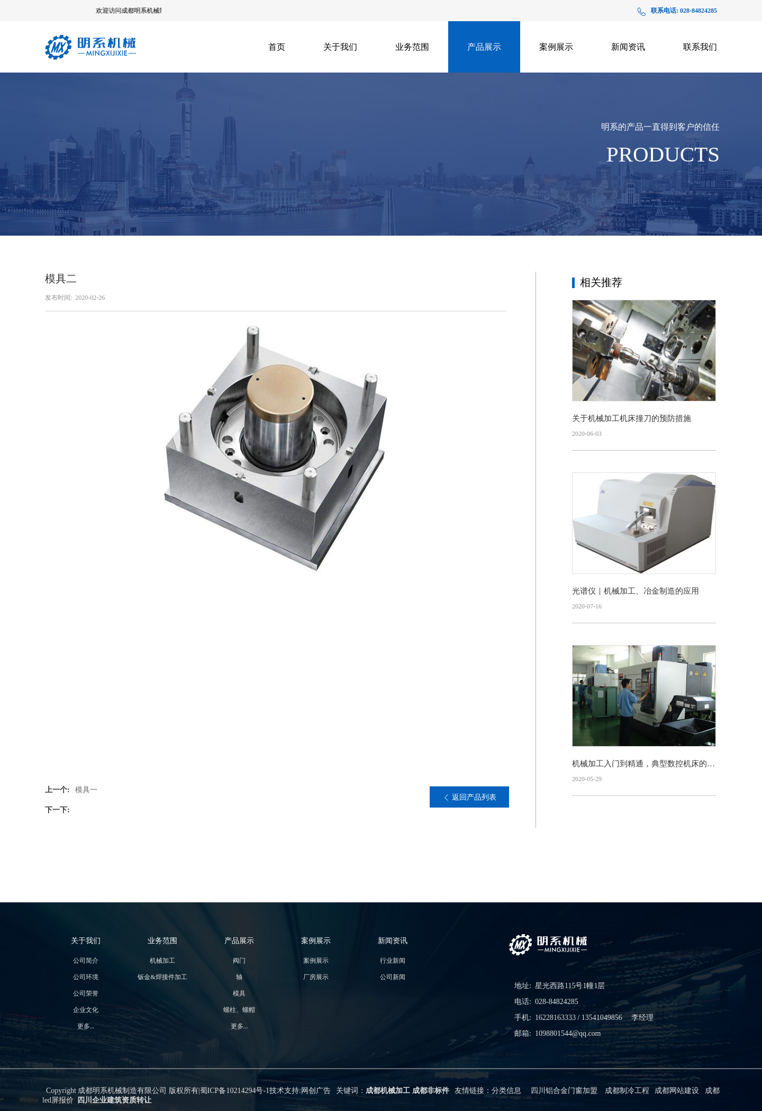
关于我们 (340, 46)
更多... (86, 1026)
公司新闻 (628, 73)
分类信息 (506, 1091)
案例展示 (556, 46)
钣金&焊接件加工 (412, 73)
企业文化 (85, 1010)
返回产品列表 (469, 797)
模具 (239, 993)
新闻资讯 (628, 46)
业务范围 (412, 46)
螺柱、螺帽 (239, 1010)
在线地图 (700, 73)
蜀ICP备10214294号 (232, 1091)
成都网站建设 (677, 1091)
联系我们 (700, 46)
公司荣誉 (85, 993)
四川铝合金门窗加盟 (564, 1091)
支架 (484, 77)
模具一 (86, 790)
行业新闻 (392, 960)
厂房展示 (556, 73)
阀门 (239, 960)
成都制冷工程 (627, 1091)
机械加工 (162, 960)
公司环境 (85, 977)
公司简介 (85, 960)
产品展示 (484, 46)
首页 (276, 46)
